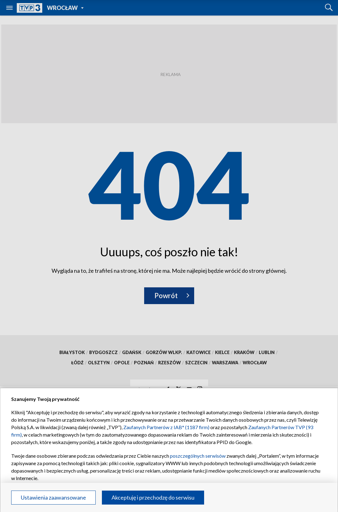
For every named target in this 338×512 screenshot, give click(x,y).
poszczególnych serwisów (198, 456)
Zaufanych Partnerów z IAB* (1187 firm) (166, 427)
